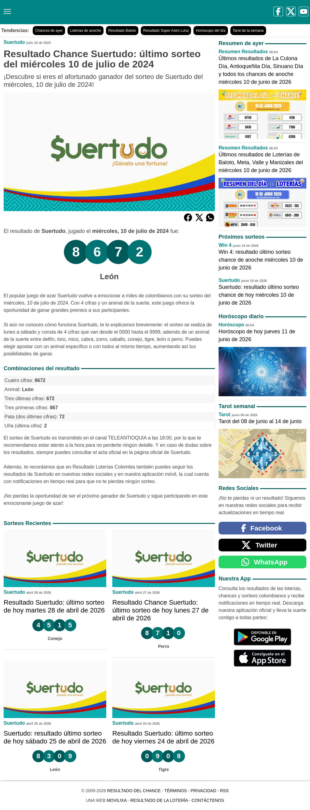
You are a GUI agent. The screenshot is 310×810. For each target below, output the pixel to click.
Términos (175, 790)
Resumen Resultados (243, 51)
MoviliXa (116, 800)
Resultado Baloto (122, 30)
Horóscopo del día (210, 30)
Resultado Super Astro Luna (166, 30)
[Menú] (6, 9)
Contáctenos (208, 800)
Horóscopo (231, 324)
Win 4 (225, 245)
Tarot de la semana (248, 30)
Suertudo (14, 42)
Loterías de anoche (85, 30)
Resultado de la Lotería (159, 800)
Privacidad (203, 790)
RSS (224, 790)
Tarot (224, 414)
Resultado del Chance (134, 790)
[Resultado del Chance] (88, 12)
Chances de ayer (49, 30)
